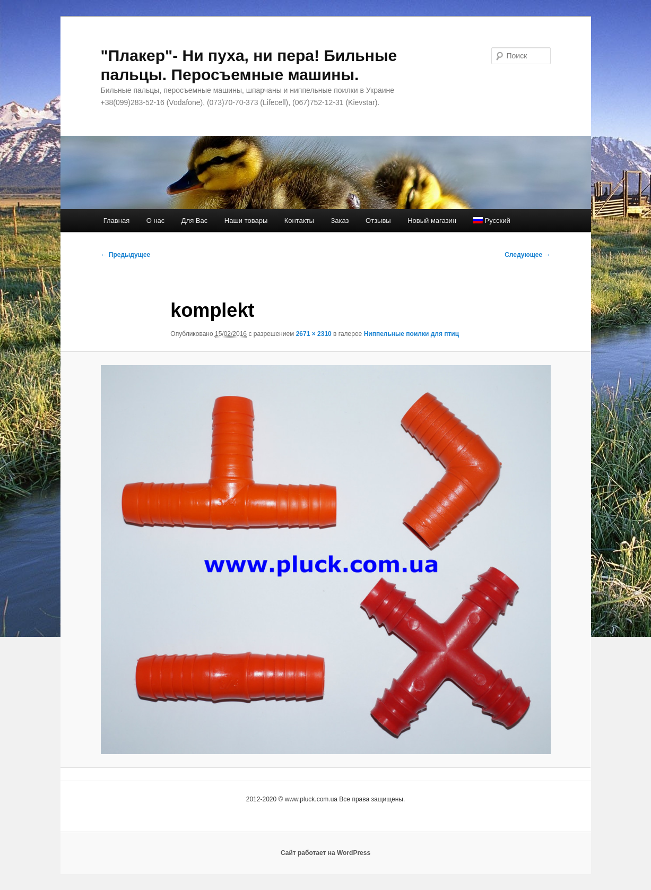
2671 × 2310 (314, 334)
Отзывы (378, 220)
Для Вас (194, 220)
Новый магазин (431, 220)
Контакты (299, 220)
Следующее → (527, 254)
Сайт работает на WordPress (325, 853)
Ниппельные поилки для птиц (411, 334)
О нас (155, 220)
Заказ (340, 220)
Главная (116, 220)
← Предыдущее (126, 254)
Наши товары (246, 220)
